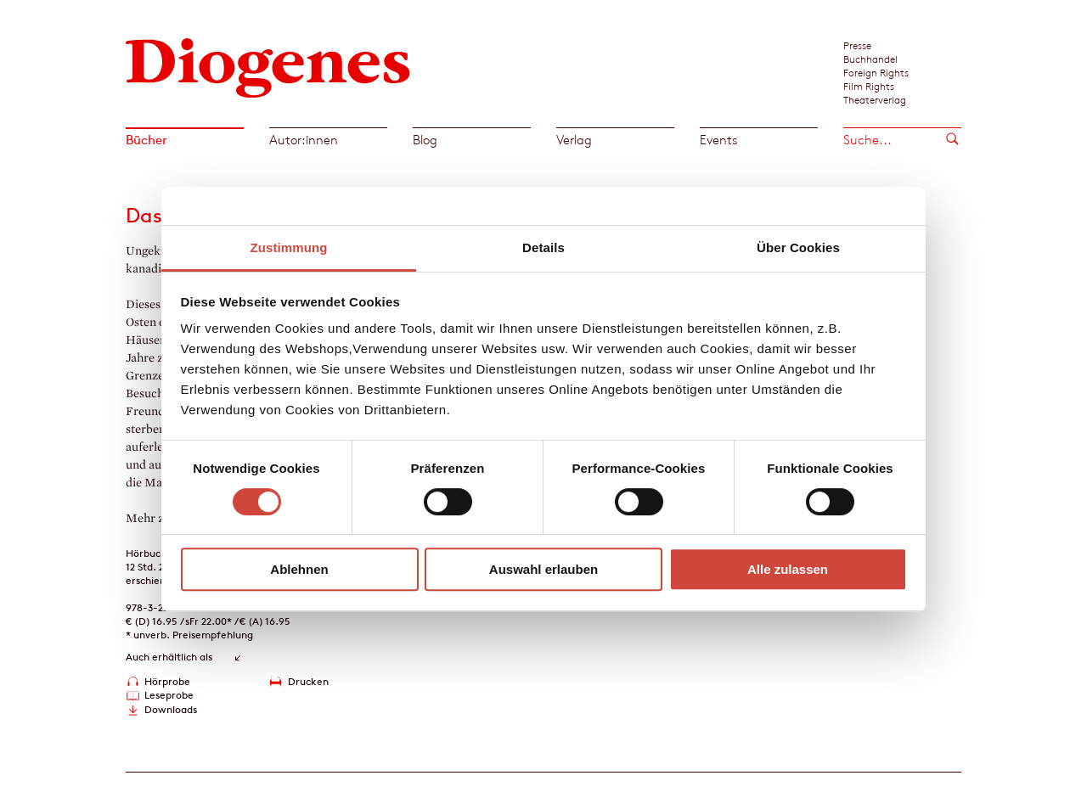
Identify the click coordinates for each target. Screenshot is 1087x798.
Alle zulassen (787, 569)
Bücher (146, 140)
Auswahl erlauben (543, 569)
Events (718, 140)
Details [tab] (543, 247)
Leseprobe (169, 694)
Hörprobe (167, 681)
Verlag (574, 140)
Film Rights (868, 86)
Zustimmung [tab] (289, 247)
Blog (425, 140)
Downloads (170, 709)
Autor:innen (303, 140)
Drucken (308, 681)
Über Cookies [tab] (798, 247)
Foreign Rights (876, 72)
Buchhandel (870, 58)
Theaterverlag (874, 99)
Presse (857, 45)
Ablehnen (299, 569)
